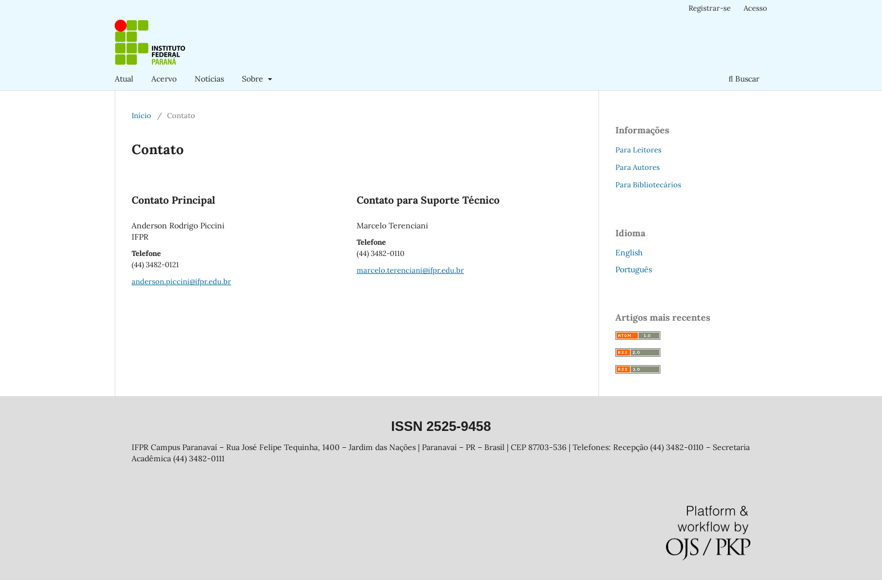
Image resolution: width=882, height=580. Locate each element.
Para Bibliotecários (648, 185)
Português (633, 269)
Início (141, 115)
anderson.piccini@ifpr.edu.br (181, 281)
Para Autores (637, 167)
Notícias (209, 79)
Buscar (743, 79)
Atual (124, 79)
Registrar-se (709, 8)
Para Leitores (638, 150)
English (628, 253)
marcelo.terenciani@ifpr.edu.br (410, 270)
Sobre (254, 79)
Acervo (164, 79)
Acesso (755, 8)
